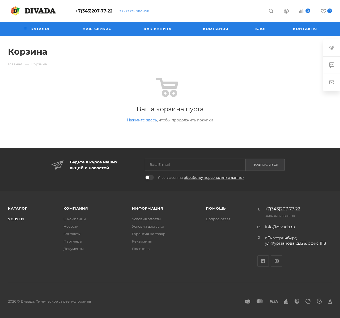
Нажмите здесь (142, 120)
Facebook (263, 261)
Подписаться (265, 165)
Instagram (276, 261)
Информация (147, 208)
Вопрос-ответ (218, 219)
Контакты (71, 234)
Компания (75, 208)
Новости (71, 226)
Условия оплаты (146, 219)
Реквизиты (142, 241)
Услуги (16, 219)
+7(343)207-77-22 (93, 11)
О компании (74, 219)
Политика (141, 249)
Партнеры (72, 241)
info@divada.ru (280, 226)
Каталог (17, 208)
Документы (73, 249)
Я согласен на (201, 177)
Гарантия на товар (148, 234)
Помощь (216, 208)
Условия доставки (148, 226)
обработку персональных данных (214, 177)
